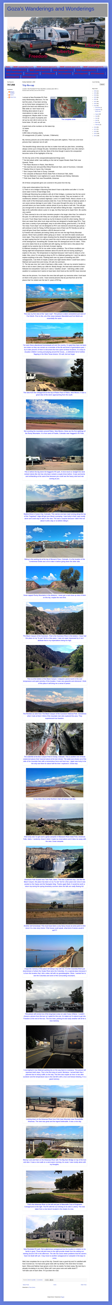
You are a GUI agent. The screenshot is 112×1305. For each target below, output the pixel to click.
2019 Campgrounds (12, 77)
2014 (95, 135)
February (97, 124)
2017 (95, 129)
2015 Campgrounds (48, 73)
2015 (95, 133)
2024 (95, 95)
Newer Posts (26, 1284)
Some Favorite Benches (14, 73)
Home (8, 67)
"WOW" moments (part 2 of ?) (46, 67)
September (98, 109)
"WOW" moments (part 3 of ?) (70, 67)
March (97, 122)
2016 (95, 131)
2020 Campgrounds (29, 77)
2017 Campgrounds (64, 73)
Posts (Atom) (32, 1287)
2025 (95, 93)
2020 (95, 103)
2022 (95, 99)
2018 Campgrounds (97, 73)
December (98, 107)
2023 (95, 97)
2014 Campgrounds (32, 73)
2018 (95, 127)
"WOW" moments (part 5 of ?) (16, 70)
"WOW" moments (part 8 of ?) (86, 70)
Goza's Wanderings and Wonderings (50, 9)
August (97, 114)
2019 (95, 105)
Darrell (11, 94)
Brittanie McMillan (12, 92)
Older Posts (83, 1284)
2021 (95, 101)
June (96, 118)
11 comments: (40, 1279)
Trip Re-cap (28, 85)
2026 (95, 91)
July (96, 116)
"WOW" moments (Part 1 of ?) (23, 67)
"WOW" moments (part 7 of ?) (63, 70)
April (96, 120)
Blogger (62, 1297)
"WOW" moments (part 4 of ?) (93, 67)
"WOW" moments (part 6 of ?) (39, 70)
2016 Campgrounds (81, 73)
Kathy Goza (13, 97)
